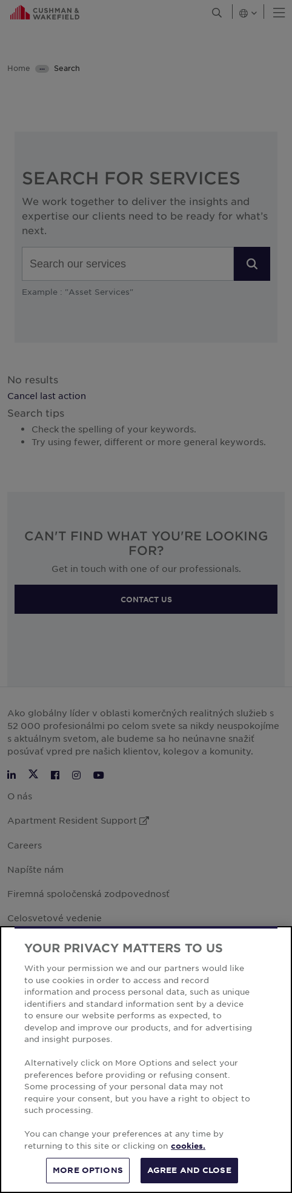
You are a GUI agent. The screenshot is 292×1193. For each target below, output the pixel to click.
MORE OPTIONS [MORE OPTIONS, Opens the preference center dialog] (88, 1170)
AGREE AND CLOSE (189, 1170)
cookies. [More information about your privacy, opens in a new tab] (188, 1146)
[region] (146, 1059)
